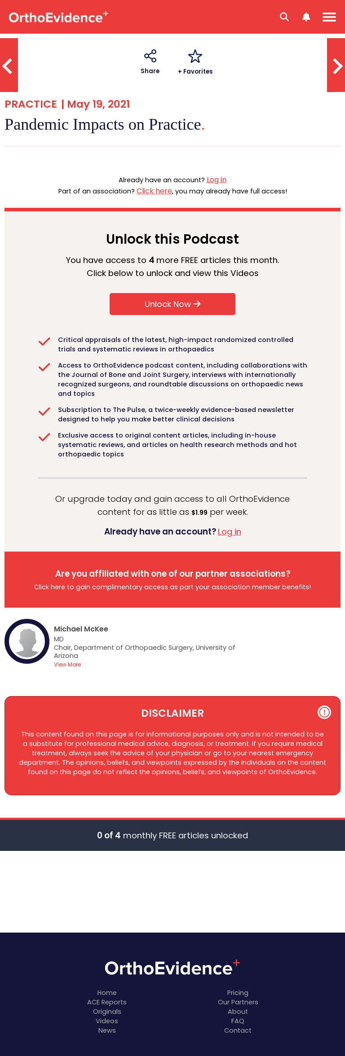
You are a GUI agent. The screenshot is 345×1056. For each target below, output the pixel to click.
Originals (107, 1011)
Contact (238, 1030)
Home (107, 992)
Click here (154, 191)
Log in (216, 180)
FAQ (237, 1021)
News (107, 1030)
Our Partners (238, 1002)
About (238, 1011)
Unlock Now (172, 304)
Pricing (237, 992)
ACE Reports (107, 1002)
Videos (107, 1021)
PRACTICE (30, 104)
